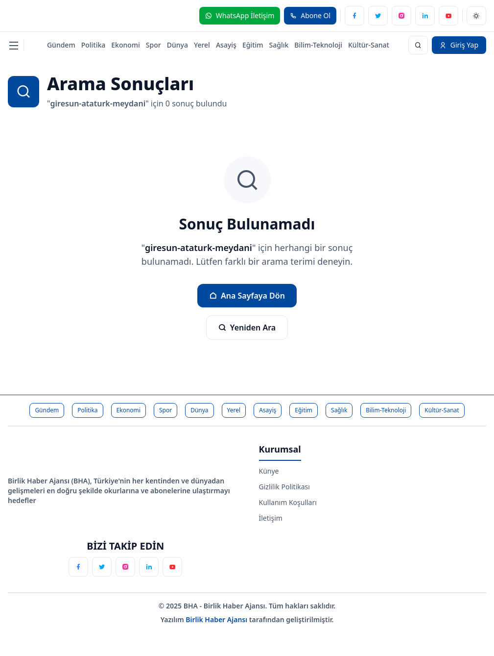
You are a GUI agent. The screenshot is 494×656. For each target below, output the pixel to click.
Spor (153, 45)
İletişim (270, 518)
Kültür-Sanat (368, 45)
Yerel (202, 45)
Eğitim (252, 45)
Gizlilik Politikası (284, 486)
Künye (269, 471)
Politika (93, 45)
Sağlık (279, 45)
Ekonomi (125, 45)
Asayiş (226, 45)
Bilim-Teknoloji (318, 45)
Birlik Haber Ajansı (217, 619)
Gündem (61, 45)
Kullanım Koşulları (288, 502)
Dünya (177, 45)
